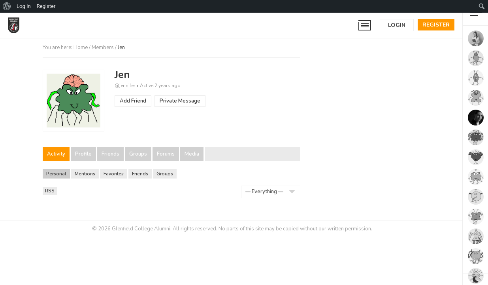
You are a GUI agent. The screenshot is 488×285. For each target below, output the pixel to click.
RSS (51, 191)
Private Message (180, 100)
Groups (138, 154)
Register (436, 24)
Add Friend (133, 100)
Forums (166, 154)
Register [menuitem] (46, 6)
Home (80, 47)
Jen (122, 75)
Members (103, 47)
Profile (83, 154)
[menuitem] (7, 6)
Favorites (114, 174)
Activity (56, 154)
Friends (110, 154)
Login (396, 25)
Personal (56, 174)
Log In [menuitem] (24, 6)
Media (192, 154)
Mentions (85, 174)
